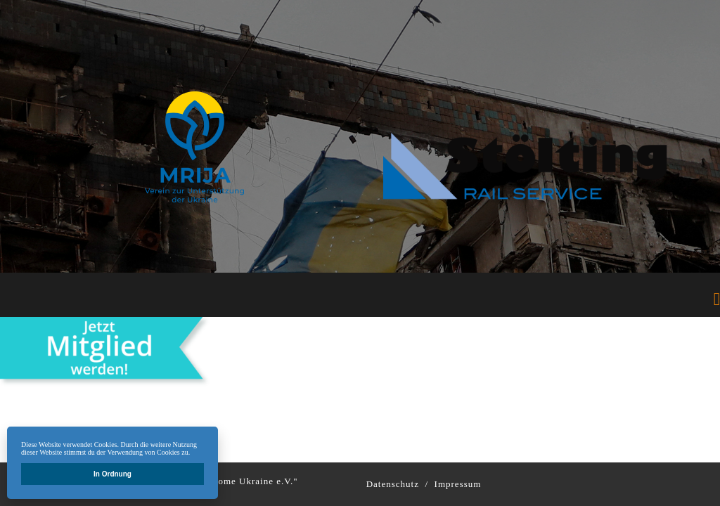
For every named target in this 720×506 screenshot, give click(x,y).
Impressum (458, 484)
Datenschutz (392, 484)
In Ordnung (112, 474)
